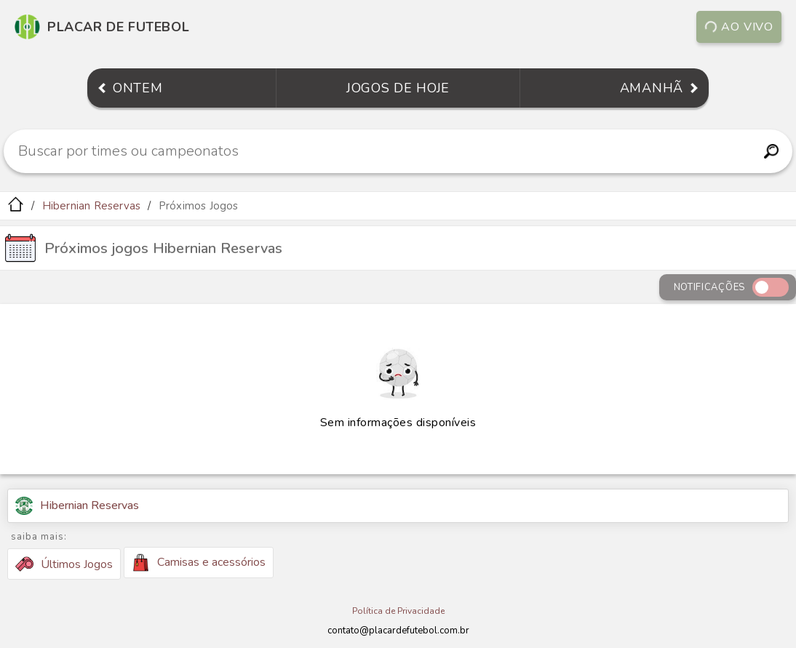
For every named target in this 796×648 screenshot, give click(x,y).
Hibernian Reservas (91, 206)
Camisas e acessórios (199, 562)
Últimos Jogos (64, 564)
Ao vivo (739, 27)
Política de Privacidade (398, 611)
